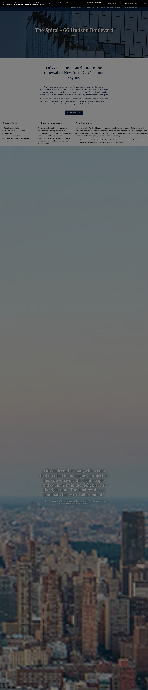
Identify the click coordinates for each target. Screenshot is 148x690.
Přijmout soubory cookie (130, 3)
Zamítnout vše (112, 3)
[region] (74, 3)
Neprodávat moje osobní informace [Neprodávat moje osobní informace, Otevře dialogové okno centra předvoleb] (94, 3)
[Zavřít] (145, 3)
